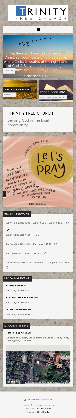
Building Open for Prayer (22, 298)
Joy (8, 230)
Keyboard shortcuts (32, 382)
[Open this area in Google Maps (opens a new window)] (11, 382)
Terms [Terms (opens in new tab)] (67, 382)
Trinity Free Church (18, 333)
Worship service (16, 286)
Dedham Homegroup (18, 310)
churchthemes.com (42, 408)
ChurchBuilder (43, 412)
